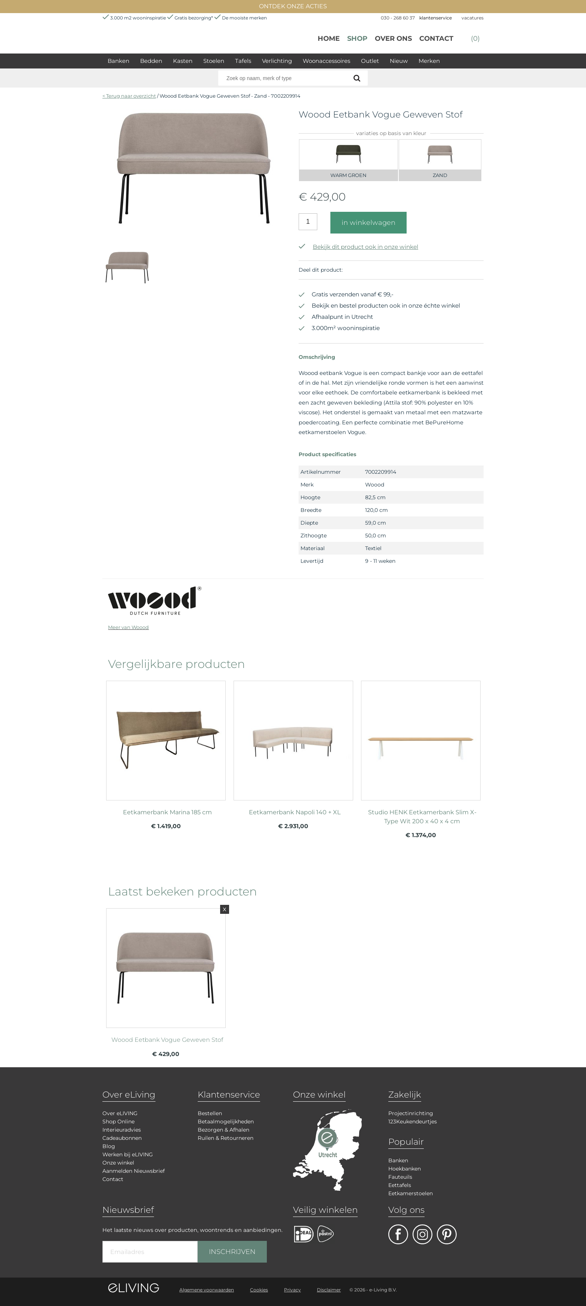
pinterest (447, 1234)
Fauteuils (400, 1177)
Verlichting (277, 60)
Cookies (259, 1290)
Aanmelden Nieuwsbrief (133, 1171)
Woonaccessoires (326, 60)
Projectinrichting (410, 1113)
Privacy (292, 1290)
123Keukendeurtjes (412, 1121)
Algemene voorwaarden (206, 1290)
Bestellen (210, 1113)
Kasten (182, 60)
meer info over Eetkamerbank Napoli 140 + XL (293, 737)
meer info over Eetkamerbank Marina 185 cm (165, 737)
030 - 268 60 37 (398, 18)
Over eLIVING (120, 1113)
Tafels (243, 60)
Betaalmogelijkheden (226, 1121)
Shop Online (118, 1121)
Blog (108, 1146)
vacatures (473, 18)
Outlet (370, 60)
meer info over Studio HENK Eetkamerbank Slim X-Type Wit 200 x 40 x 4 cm (420, 737)
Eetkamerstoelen (410, 1193)
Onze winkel (118, 1162)
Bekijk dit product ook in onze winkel (358, 246)
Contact (436, 38)
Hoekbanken (404, 1168)
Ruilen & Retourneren (225, 1138)
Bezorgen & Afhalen (223, 1129)
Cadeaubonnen (122, 1138)
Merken (429, 60)
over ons (393, 38)
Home (329, 38)
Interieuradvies (121, 1129)
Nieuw (399, 60)
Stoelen (213, 60)
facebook (398, 1234)
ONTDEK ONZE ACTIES (293, 6)
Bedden (151, 60)
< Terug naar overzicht (129, 96)
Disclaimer (329, 1290)
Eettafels (399, 1185)
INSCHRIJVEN (232, 1252)
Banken (118, 60)
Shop (357, 38)
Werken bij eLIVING (127, 1154)
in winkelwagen (368, 223)
